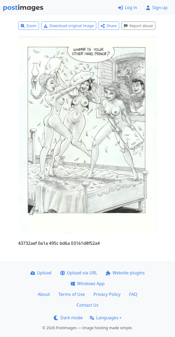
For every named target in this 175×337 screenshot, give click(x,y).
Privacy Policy (106, 294)
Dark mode (68, 318)
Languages (104, 318)
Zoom (29, 25)
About (44, 294)
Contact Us (87, 305)
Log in (127, 7)
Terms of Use (72, 294)
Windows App (87, 283)
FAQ (133, 294)
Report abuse (138, 25)
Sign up (156, 7)
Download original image (69, 25)
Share (109, 25)
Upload (41, 273)
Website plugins (125, 273)
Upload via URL (78, 273)
